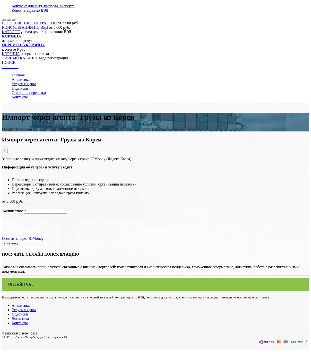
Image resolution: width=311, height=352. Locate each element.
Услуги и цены (24, 84)
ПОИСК (9, 62)
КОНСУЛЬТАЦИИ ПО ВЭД (25, 27)
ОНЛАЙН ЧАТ (20, 284)
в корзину (11, 243)
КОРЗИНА (11, 54)
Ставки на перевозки (29, 93)
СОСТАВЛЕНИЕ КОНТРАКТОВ (29, 23)
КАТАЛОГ (11, 32)
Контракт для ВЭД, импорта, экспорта (43, 6)
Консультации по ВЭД (30, 10)
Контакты (20, 97)
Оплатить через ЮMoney (22, 238)
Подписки (20, 88)
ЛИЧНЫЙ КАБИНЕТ (20, 58)
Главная (18, 75)
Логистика (20, 318)
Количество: (13, 211)
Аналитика (21, 79)
